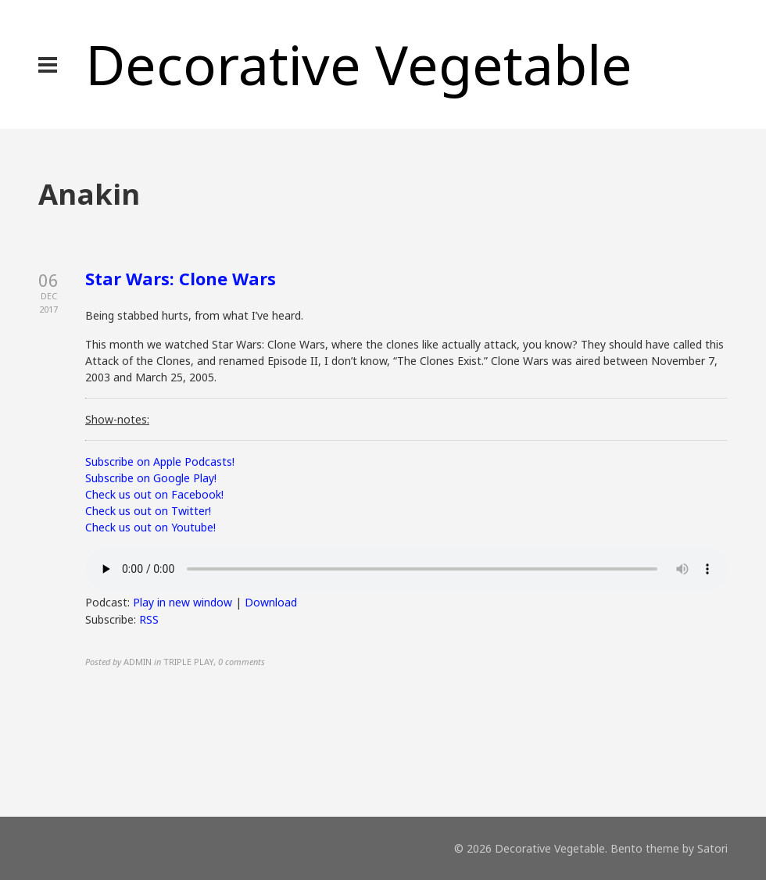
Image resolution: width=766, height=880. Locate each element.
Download (271, 602)
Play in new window (182, 602)
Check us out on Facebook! (154, 494)
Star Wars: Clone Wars (180, 278)
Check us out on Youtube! (150, 527)
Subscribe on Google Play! (151, 477)
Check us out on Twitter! (148, 510)
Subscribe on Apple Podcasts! (159, 461)
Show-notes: (117, 419)
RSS (149, 619)
